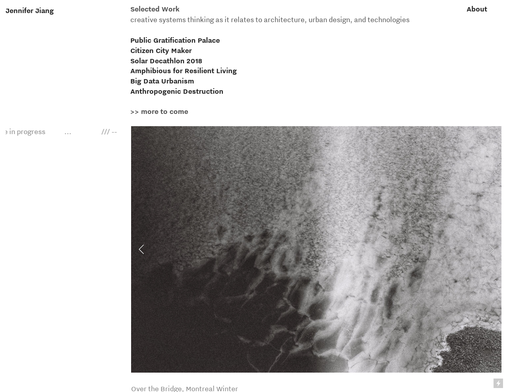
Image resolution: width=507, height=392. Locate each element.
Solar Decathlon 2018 (166, 60)
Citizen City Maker (161, 50)
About (477, 8)
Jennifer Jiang (30, 10)
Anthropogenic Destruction (176, 91)
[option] (316, 249)
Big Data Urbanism (162, 80)
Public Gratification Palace (175, 40)
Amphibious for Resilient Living (183, 70)
